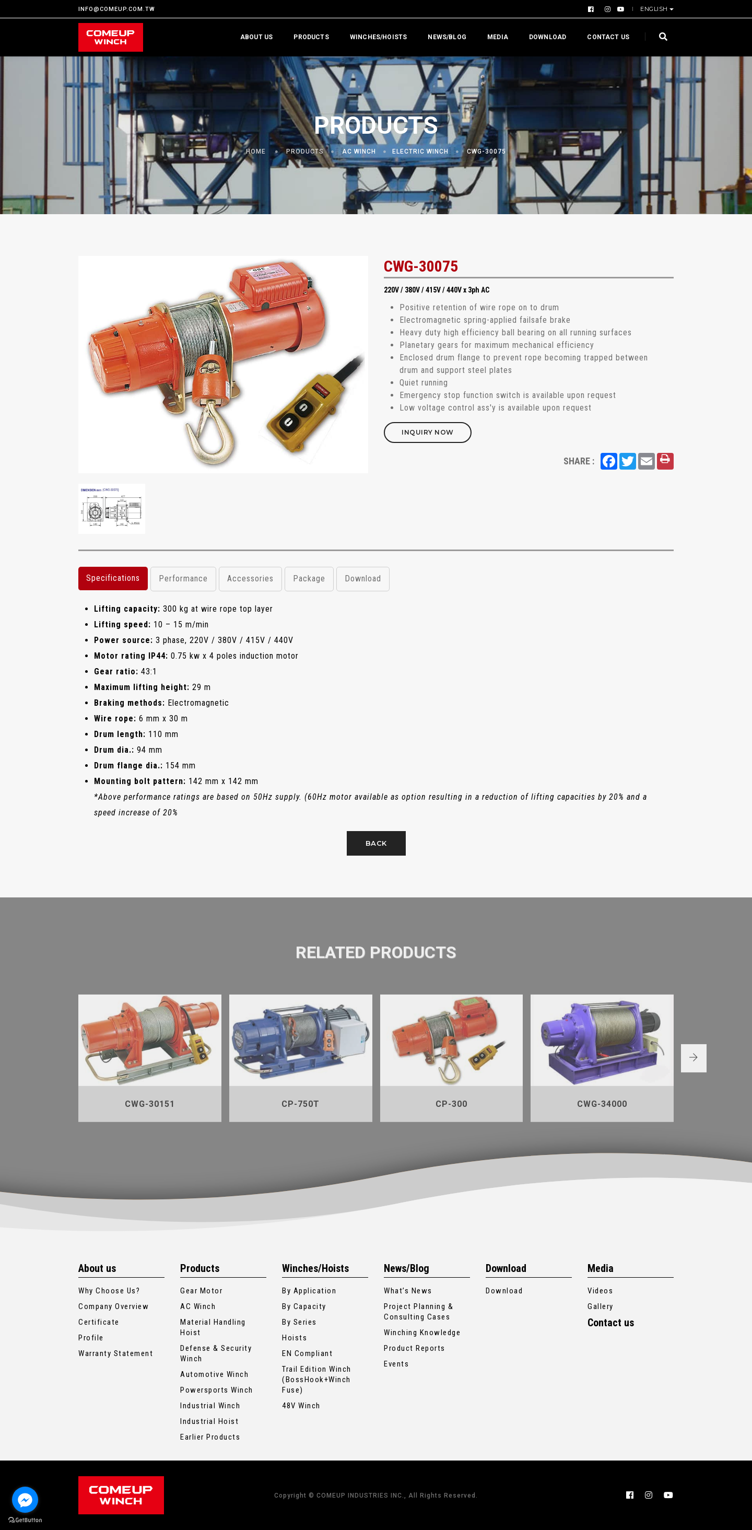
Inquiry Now (428, 432)
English (654, 9)
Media (497, 37)
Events (396, 1364)
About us (256, 37)
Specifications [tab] (113, 578)
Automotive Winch (214, 1374)
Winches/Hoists (378, 37)
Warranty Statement (115, 1353)
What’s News (408, 1290)
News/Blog (447, 37)
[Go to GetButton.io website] (25, 1519)
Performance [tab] (183, 578)
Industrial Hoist (209, 1421)
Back (376, 843)
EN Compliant (307, 1353)
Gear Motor (201, 1290)
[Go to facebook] (25, 1500)
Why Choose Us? (109, 1290)
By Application (309, 1290)
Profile (91, 1337)
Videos (600, 1290)
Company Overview (113, 1306)
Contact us (608, 37)
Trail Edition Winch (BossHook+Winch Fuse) (316, 1379)
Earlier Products (210, 1437)
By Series (299, 1322)
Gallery (601, 1306)
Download (547, 37)
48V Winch (301, 1405)
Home (256, 151)
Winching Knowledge (422, 1332)
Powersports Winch (216, 1390)
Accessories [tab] (250, 578)
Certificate (99, 1322)
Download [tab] (363, 578)
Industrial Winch (210, 1405)
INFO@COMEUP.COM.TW (116, 9)
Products (310, 37)
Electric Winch (420, 151)
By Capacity (304, 1306)
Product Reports (414, 1348)
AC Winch (359, 151)
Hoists (294, 1337)
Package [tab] (309, 578)
